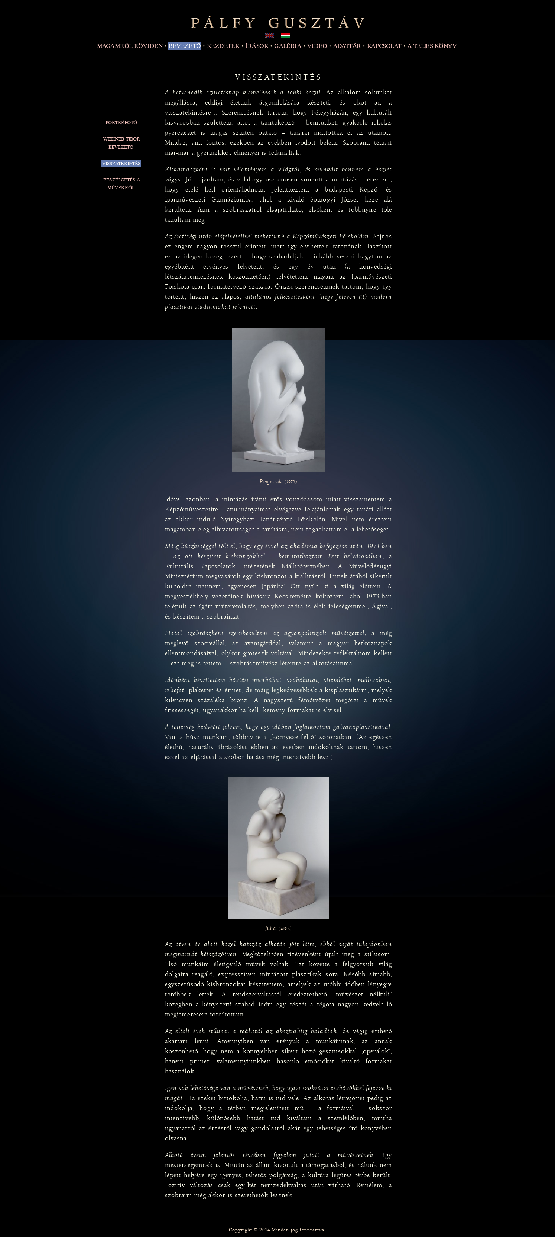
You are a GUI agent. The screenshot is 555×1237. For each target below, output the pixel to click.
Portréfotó (121, 122)
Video (317, 46)
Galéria (287, 46)
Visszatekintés (121, 163)
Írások (256, 46)
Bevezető (185, 46)
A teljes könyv (432, 46)
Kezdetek (223, 46)
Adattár (347, 46)
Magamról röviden (130, 46)
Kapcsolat (384, 46)
